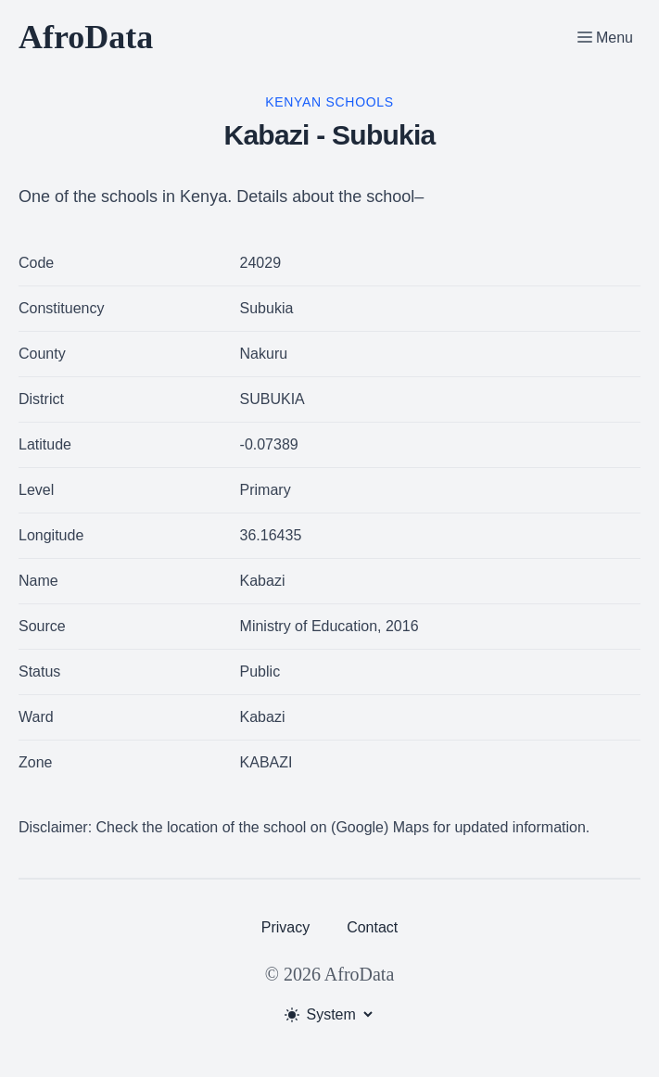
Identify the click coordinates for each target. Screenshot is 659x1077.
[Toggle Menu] (605, 37)
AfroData (86, 37)
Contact (372, 927)
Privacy (285, 927)
